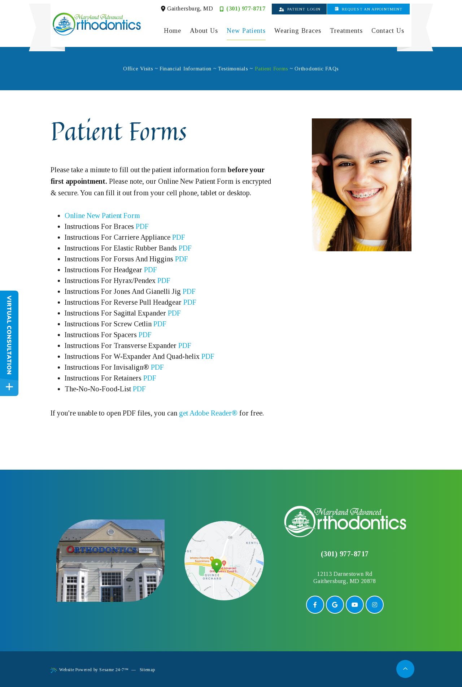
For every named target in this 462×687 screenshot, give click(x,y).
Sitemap (147, 669)
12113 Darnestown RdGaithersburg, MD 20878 (344, 577)
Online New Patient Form (102, 215)
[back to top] (405, 668)
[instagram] (375, 605)
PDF (142, 226)
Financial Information (186, 68)
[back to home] (345, 521)
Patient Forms (271, 68)
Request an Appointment (368, 8)
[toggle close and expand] (9, 387)
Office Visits (138, 68)
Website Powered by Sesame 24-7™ (90, 670)
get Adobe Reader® (208, 413)
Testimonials (233, 68)
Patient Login (300, 9)
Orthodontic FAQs (317, 68)
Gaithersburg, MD (187, 8)
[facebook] (315, 605)
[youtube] (355, 605)
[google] (335, 605)
